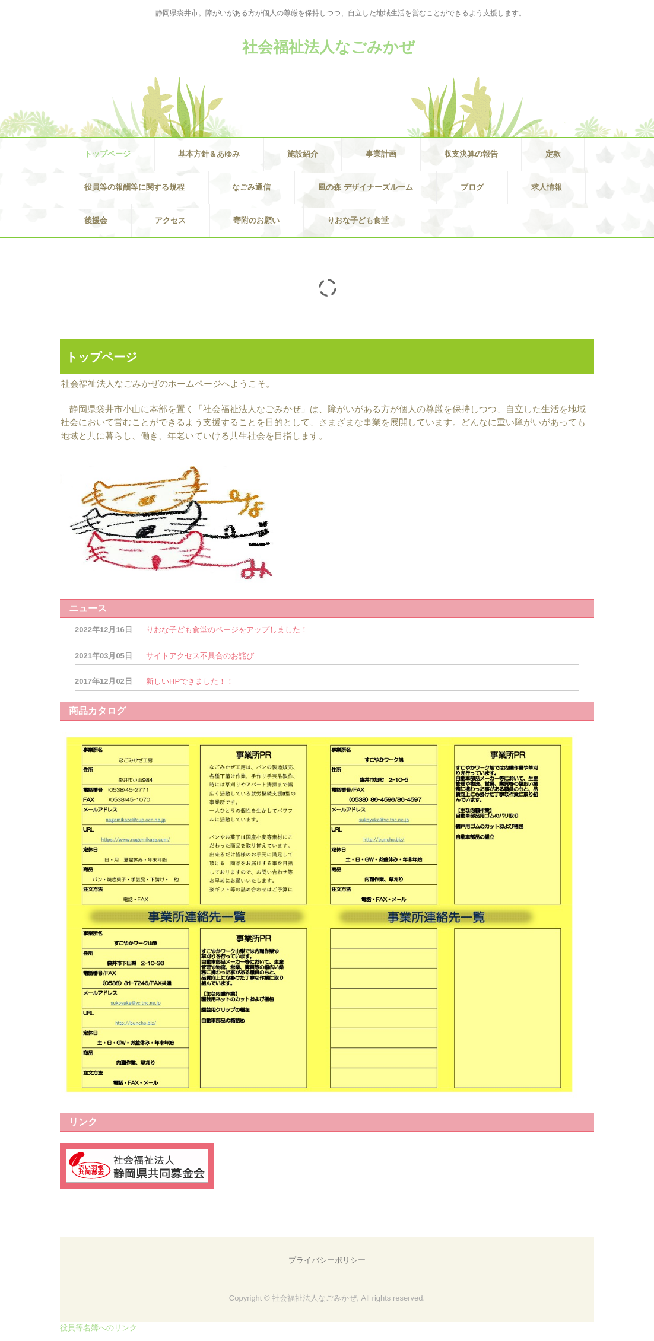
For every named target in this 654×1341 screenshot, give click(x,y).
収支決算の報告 (471, 153)
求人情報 (546, 187)
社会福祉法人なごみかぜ (328, 47)
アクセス (170, 220)
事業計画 (381, 153)
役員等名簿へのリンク (98, 1327)
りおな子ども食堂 (358, 220)
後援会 (95, 220)
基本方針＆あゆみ (209, 153)
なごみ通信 (251, 187)
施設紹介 (302, 153)
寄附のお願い (256, 220)
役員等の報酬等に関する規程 (134, 187)
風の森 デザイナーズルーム (365, 187)
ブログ (472, 187)
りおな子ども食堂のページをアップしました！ (227, 629)
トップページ (107, 153)
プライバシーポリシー (327, 1260)
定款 (553, 153)
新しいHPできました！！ (190, 681)
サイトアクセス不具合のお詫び (200, 655)
